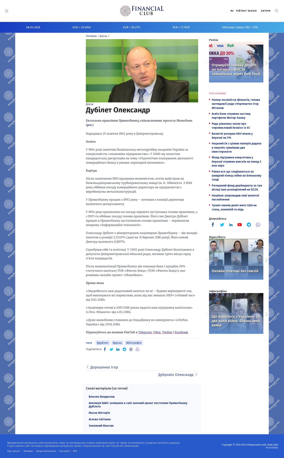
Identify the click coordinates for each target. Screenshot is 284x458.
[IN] (118, 349)
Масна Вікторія (99, 413)
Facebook (181, 332)
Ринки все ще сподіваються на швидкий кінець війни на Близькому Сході (236, 175)
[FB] (105, 349)
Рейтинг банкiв (246, 11)
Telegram (145, 332)
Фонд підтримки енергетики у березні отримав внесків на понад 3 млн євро (236, 161)
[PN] (131, 349)
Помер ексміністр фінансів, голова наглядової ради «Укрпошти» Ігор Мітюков (236, 104)
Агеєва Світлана (100, 419)
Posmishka (272, 447)
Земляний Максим (101, 425)
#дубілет (102, 343)
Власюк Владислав (102, 396)
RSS (70, 451)
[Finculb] (213, 225)
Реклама (26, 451)
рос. (89, 125)
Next (266, 62)
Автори (266, 11)
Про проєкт (13, 451)
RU (232, 11)
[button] (276, 11)
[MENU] (7, 11)
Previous (206, 62)
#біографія (133, 343)
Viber (157, 332)
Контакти (60, 451)
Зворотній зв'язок (43, 451)
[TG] (124, 349)
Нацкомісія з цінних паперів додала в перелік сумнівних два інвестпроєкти (236, 147)
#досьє (117, 343)
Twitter (167, 332)
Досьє (90, 104)
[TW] (111, 349)
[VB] (137, 349)
